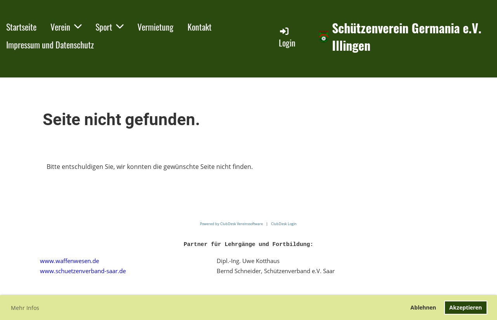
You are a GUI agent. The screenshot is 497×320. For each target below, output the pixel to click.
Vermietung (155, 27)
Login (287, 37)
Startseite (21, 27)
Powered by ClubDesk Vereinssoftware (231, 223)
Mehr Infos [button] (25, 307)
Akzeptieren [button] (465, 307)
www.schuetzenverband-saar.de (83, 271)
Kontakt (200, 27)
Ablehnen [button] (423, 307)
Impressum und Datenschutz (50, 44)
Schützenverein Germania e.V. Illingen (406, 36)
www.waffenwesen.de (69, 261)
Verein (66, 27)
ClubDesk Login (284, 223)
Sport (109, 27)
